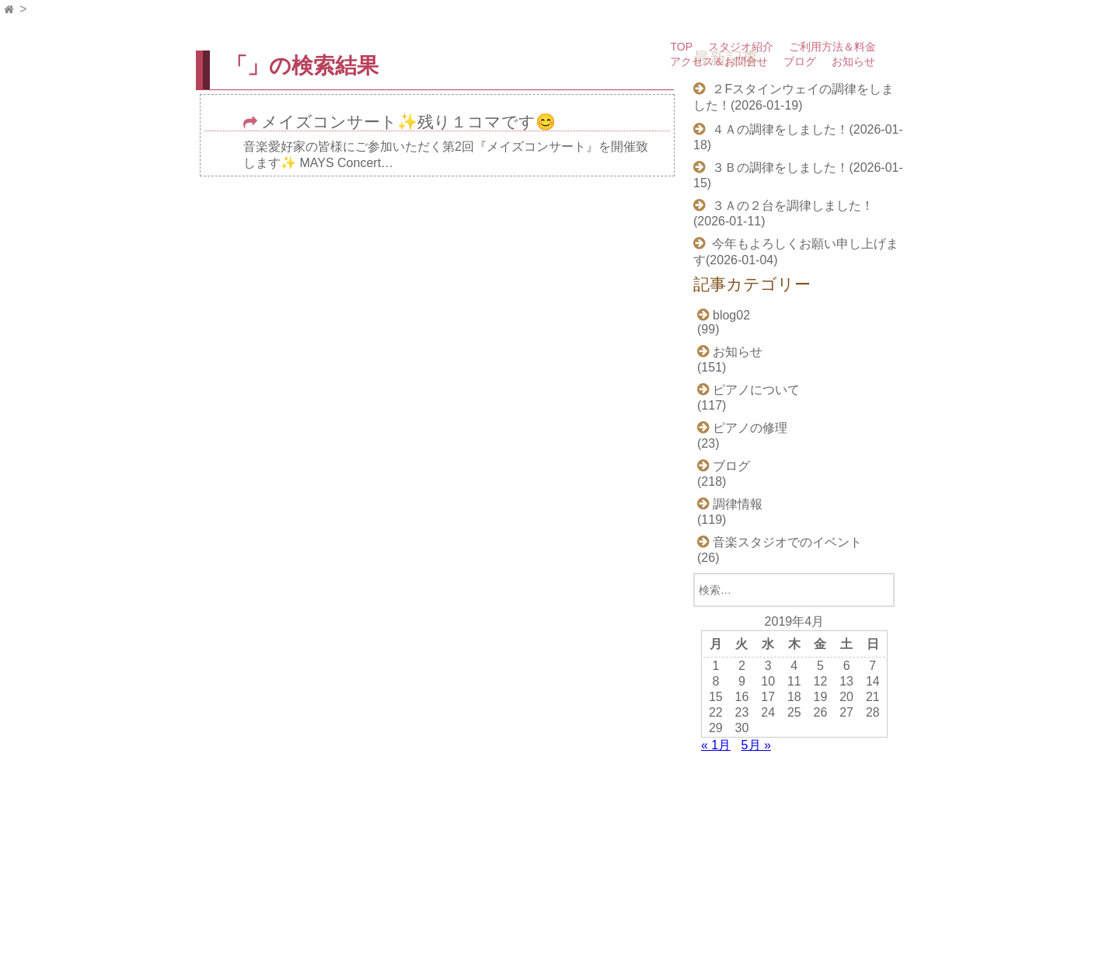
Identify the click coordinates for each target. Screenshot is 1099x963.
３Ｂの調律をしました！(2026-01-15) (798, 175)
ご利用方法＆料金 (832, 46)
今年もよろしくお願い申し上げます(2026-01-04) (795, 252)
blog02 (731, 315)
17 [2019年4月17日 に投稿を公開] (768, 696)
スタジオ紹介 (740, 46)
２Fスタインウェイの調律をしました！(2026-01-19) (793, 97)
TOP (681, 46)
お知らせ (853, 61)
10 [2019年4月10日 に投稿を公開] (768, 681)
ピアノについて (756, 389)
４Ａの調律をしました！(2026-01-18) (798, 137)
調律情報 (737, 504)
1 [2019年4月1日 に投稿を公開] (715, 665)
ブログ (799, 61)
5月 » (756, 745)
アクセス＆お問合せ (719, 61)
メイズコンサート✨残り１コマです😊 (408, 122)
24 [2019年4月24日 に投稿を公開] (768, 712)
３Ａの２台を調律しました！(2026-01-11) (783, 213)
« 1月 (716, 745)
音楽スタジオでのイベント (787, 542)
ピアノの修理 (750, 427)
